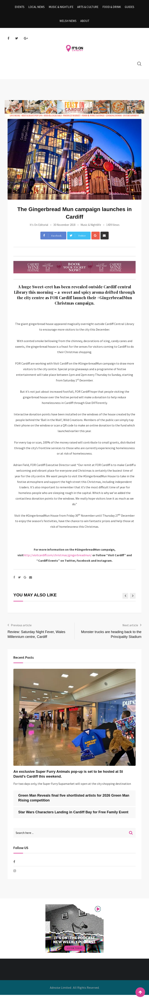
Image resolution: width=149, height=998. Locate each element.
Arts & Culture (87, 8)
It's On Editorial (39, 228)
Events (21, 8)
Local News (37, 8)
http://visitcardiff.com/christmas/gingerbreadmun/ (57, 558)
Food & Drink (110, 8)
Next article (130, 628)
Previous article (21, 628)
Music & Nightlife (61, 8)
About (84, 23)
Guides (128, 8)
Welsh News (68, 23)
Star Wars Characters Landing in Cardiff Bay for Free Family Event (73, 815)
